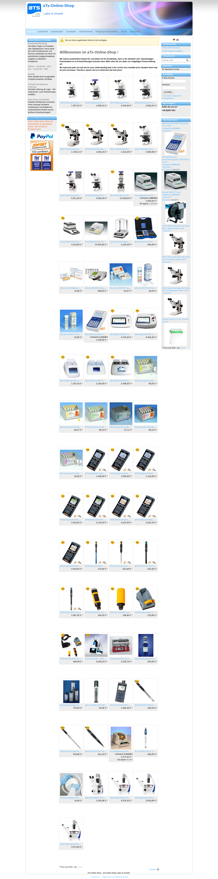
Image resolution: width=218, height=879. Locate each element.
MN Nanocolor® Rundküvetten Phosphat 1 (77, 473)
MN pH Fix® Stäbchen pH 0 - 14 (73, 288)
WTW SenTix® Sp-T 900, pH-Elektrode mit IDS (104, 751)
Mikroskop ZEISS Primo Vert (96, 798)
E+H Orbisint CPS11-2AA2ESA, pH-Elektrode (153, 751)
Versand (182, 348)
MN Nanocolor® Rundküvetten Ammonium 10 (153, 381)
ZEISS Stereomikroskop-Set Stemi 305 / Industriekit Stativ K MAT (176, 259)
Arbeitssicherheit (85, 32)
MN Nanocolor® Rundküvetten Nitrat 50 (101, 427)
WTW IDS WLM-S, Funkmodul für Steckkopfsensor (105, 612)
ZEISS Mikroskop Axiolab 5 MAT (123, 195)
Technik (124, 32)
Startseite (31, 32)
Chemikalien (71, 32)
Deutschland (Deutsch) (171, 48)
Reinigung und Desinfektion (107, 32)
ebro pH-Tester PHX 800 (95, 705)
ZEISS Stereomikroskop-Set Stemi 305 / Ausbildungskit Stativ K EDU (176, 290)
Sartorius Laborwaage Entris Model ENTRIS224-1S (130, 242)
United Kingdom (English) (172, 51)
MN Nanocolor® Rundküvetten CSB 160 (76, 427)
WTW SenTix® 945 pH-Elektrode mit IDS (151, 705)
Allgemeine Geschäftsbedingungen (115, 877)
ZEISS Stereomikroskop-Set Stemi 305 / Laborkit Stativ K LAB (176, 228)
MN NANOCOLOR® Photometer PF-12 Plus (103, 334)
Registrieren (169, 98)
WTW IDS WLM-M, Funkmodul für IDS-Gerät (128, 612)
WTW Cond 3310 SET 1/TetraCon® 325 (126, 705)
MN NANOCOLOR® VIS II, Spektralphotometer (129, 334)
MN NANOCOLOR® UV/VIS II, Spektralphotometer (155, 334)
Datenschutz (135, 32)
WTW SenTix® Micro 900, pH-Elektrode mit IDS (79, 751)
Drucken (152, 869)
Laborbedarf (43, 32)
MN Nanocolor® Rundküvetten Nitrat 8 (150, 427)
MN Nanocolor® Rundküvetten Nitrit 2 (125, 427)
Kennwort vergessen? (172, 96)
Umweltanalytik (57, 32)
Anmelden (168, 92)
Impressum (95, 877)
